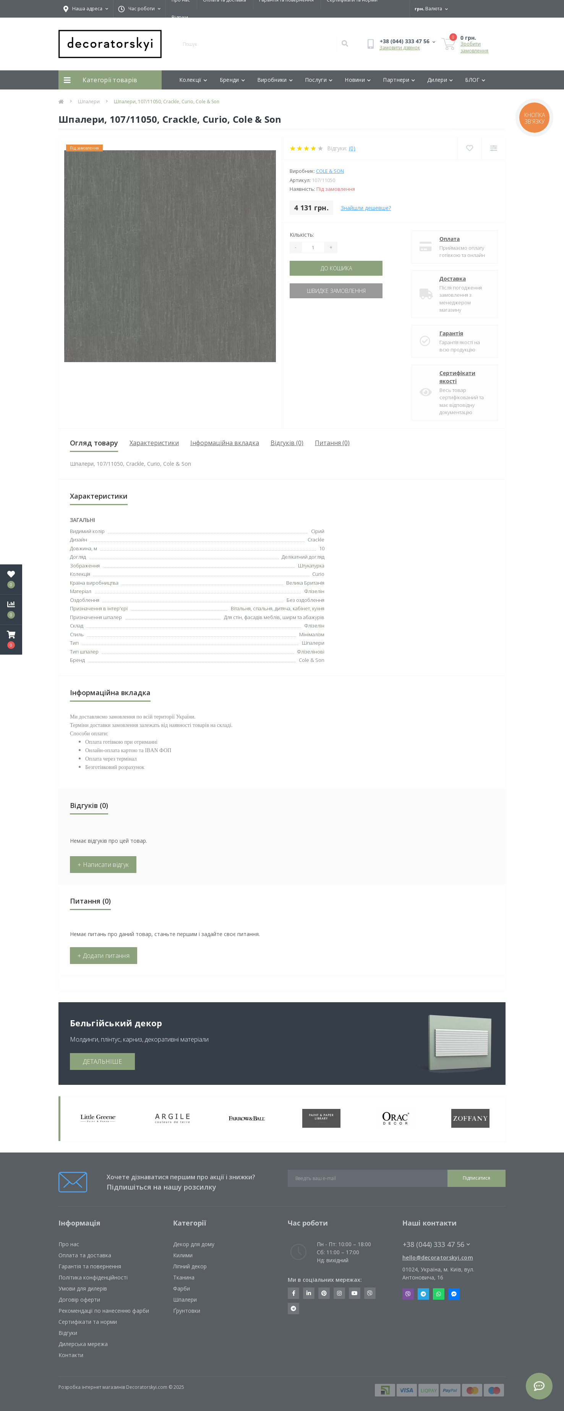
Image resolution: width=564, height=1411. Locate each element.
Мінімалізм (311, 634)
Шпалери (89, 101)
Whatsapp (438, 1294)
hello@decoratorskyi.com (437, 1257)
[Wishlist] (469, 148)
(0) (352, 148)
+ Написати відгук (103, 864)
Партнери (399, 79)
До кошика (336, 268)
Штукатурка (311, 565)
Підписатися (476, 1178)
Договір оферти (79, 1299)
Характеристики (154, 443)
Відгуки (180, 17)
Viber (408, 1294)
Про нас (68, 1244)
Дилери (440, 79)
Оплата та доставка (84, 1255)
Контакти (70, 1355)
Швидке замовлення (336, 290)
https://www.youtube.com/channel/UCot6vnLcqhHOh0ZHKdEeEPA (355, 1293)
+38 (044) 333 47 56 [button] (436, 1244)
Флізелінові (310, 651)
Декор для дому (193, 1244)
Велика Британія (305, 582)
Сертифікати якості (457, 377)
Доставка (452, 278)
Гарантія (451, 333)
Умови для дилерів (82, 1288)
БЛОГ (475, 79)
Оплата (449, 238)
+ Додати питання (104, 955)
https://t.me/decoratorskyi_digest (293, 1308)
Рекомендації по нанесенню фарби (103, 1310)
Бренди (232, 79)
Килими (183, 1255)
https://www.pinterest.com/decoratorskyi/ (324, 1293)
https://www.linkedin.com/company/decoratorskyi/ (308, 1293)
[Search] (345, 44)
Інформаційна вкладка (224, 443)
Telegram (423, 1294)
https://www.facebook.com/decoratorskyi (293, 1293)
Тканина (183, 1277)
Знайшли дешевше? (366, 207)
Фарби (181, 1288)
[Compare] (493, 148)
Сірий (317, 531)
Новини (358, 79)
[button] (11, 640)
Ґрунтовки (186, 1310)
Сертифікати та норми (87, 1321)
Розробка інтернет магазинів (91, 1387)
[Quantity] (312, 247)
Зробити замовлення (474, 47)
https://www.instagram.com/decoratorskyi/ (339, 1293)
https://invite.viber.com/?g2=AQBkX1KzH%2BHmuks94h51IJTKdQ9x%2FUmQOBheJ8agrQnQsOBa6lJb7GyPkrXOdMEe (370, 1293)
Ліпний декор (190, 1266)
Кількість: (302, 234)
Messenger (454, 1294)
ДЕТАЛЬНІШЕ (102, 1061)
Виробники (275, 79)
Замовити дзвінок (399, 47)
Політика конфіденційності (93, 1277)
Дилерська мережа (83, 1344)
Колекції (193, 79)
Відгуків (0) (287, 443)
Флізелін (314, 625)
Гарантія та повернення (89, 1266)
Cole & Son (330, 170)
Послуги (318, 79)
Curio (318, 574)
